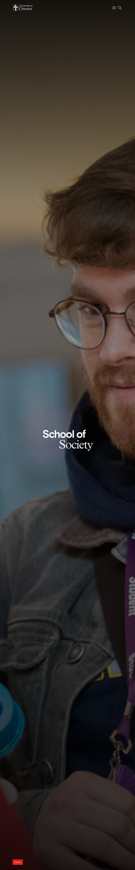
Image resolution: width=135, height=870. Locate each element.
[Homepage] (22, 8)
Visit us (18, 862)
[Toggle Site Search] (119, 7)
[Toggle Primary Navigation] (114, 7)
